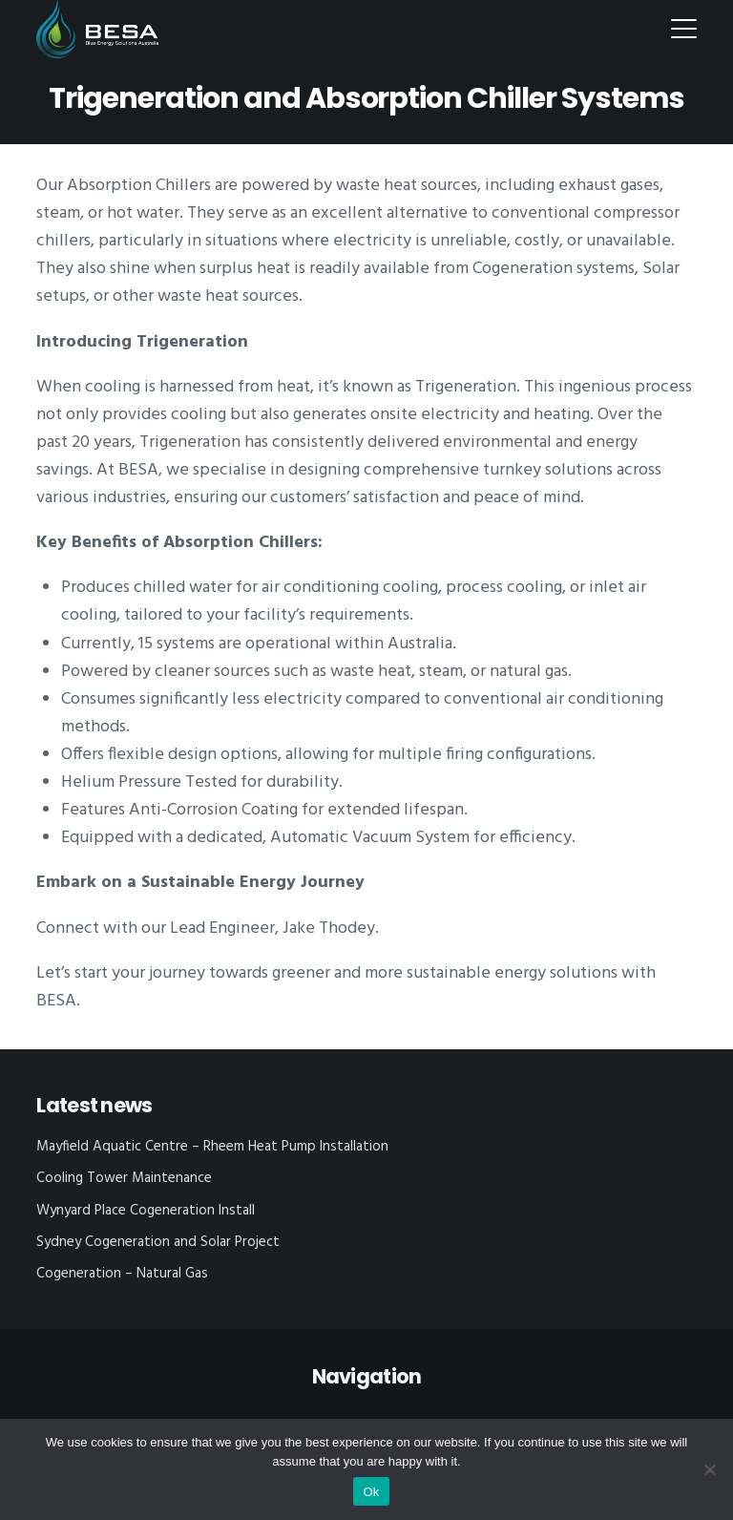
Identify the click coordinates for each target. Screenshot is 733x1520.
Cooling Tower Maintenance (124, 1178)
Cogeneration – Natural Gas (122, 1273)
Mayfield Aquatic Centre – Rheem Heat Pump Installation (212, 1146)
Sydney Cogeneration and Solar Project (158, 1242)
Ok (371, 1492)
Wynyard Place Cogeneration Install (145, 1210)
